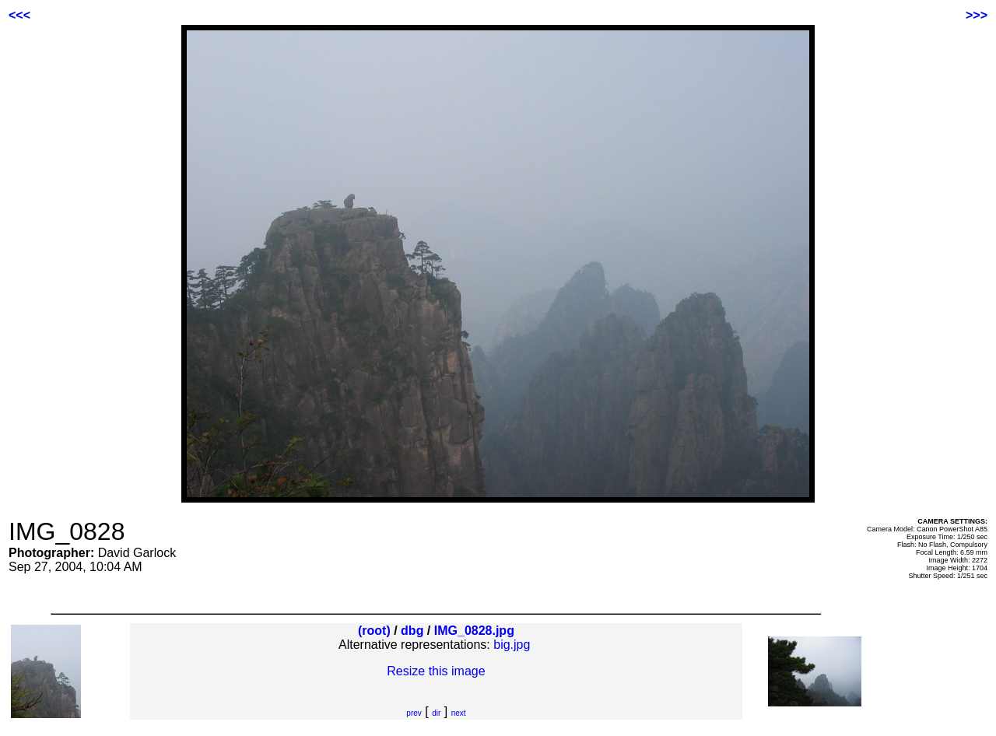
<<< (19, 15)
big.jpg (511, 644)
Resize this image (436, 671)
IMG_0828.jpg (474, 630)
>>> (976, 15)
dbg (412, 630)
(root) (374, 630)
